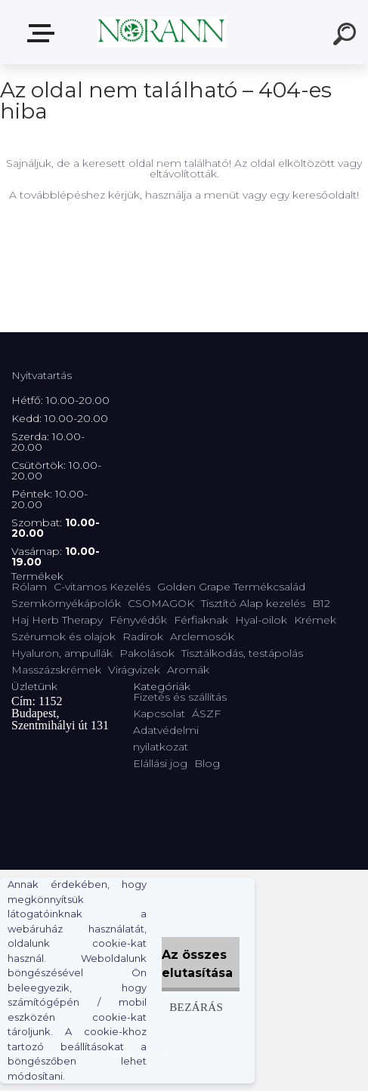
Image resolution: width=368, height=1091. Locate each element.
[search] (346, 36)
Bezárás (196, 1006)
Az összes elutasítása (197, 964)
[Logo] (161, 32)
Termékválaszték (44, 33)
